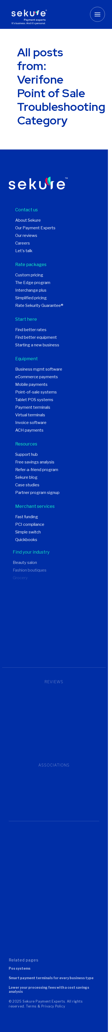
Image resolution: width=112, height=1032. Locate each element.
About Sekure (28, 220)
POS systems (19, 968)
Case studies (27, 485)
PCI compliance (29, 524)
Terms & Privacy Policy (45, 1006)
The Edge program (32, 282)
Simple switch (28, 532)
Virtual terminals (30, 415)
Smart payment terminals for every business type (51, 978)
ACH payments (29, 430)
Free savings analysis (34, 462)
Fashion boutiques (29, 570)
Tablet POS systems (34, 399)
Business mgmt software (38, 369)
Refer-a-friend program (36, 469)
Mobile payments (31, 384)
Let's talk (23, 250)
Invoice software (30, 422)
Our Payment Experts (35, 227)
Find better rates (30, 329)
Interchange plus (30, 290)
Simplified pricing (31, 297)
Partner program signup (37, 492)
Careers (22, 243)
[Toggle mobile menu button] (97, 14)
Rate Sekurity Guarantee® (39, 305)
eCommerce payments (36, 376)
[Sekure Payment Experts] (31, 14)
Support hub (26, 454)
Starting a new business (37, 345)
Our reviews (26, 235)
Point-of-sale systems (36, 392)
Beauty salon (25, 562)
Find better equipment (36, 337)
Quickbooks (26, 539)
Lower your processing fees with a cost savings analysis (49, 989)
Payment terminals (32, 407)
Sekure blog (26, 477)
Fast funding (26, 516)
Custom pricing (29, 275)
